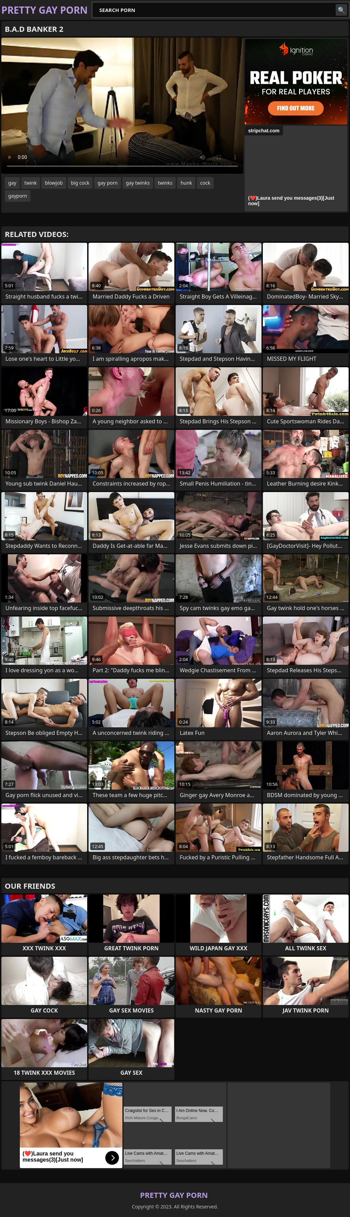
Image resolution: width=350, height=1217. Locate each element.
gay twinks (138, 183)
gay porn (107, 183)
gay (12, 183)
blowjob (54, 183)
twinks (165, 183)
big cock (80, 183)
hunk (186, 183)
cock (205, 183)
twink (31, 183)
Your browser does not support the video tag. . (122, 106)
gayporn (17, 196)
